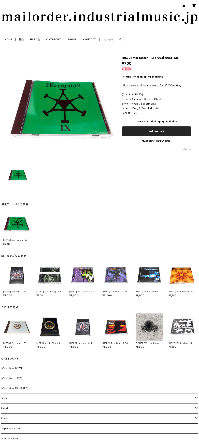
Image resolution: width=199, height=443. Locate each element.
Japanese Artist (10, 428)
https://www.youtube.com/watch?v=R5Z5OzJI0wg (151, 85)
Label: (5, 408)
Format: (5, 418)
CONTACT (89, 39)
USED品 (35, 39)
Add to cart (156, 131)
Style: (4, 398)
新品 (21, 39)
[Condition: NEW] (11, 368)
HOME (8, 39)
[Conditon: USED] (11, 378)
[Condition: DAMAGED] (14, 388)
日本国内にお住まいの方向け (156, 141)
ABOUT (72, 39)
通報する (187, 149)
